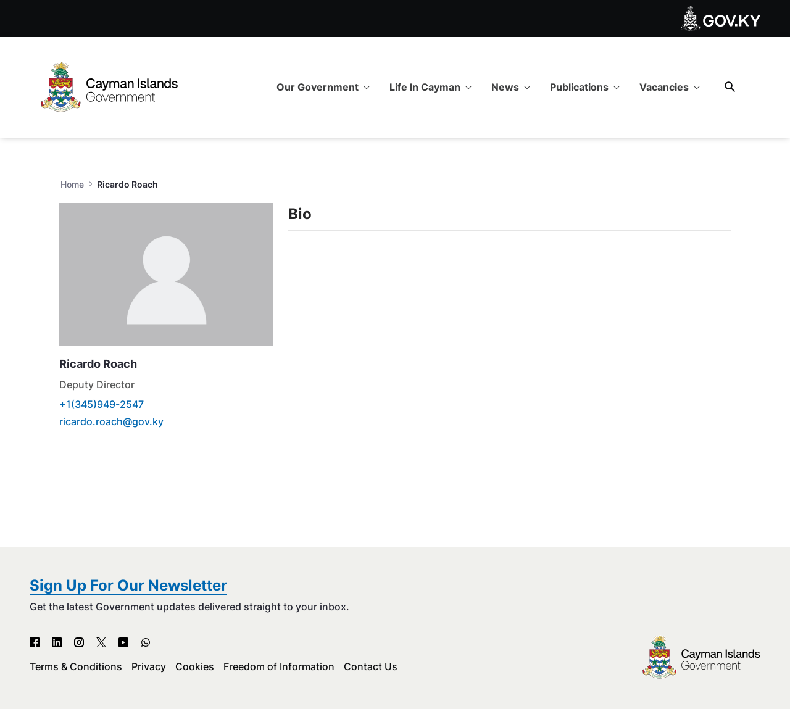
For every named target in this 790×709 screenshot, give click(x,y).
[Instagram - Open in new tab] (79, 641)
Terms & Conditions (76, 666)
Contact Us (370, 666)
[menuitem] (323, 87)
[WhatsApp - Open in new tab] (146, 641)
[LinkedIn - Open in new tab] (57, 641)
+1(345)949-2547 (101, 404)
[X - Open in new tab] (101, 641)
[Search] (730, 86)
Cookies (194, 666)
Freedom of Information (279, 666)
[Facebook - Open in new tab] (35, 641)
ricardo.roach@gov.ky (111, 421)
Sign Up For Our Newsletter (128, 585)
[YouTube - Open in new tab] (123, 641)
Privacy (148, 666)
